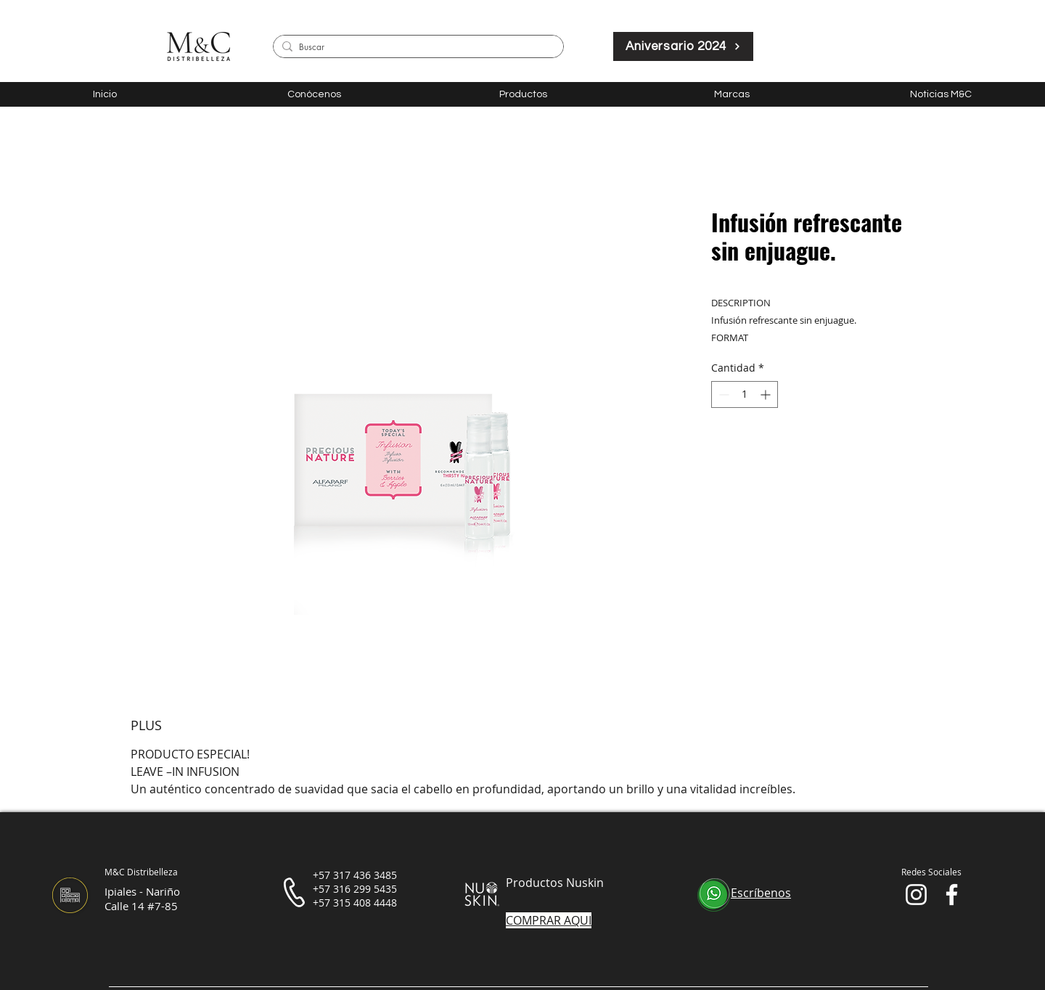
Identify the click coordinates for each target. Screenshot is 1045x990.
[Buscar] (416, 48)
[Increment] (767, 394)
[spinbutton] (745, 394)
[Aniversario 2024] (683, 46)
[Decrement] (722, 394)
